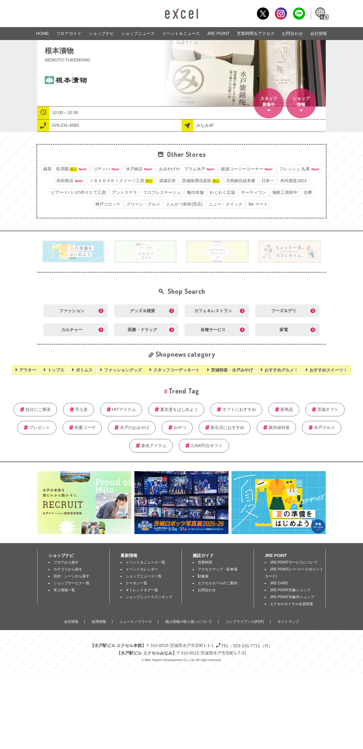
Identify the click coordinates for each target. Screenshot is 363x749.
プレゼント (39, 427)
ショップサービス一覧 (71, 583)
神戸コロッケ (107, 204)
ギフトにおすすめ (239, 409)
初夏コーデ (85, 427)
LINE (299, 13)
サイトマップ (288, 622)
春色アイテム (153, 445)
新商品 (286, 409)
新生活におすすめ (227, 427)
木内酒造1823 (293, 180)
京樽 (308, 192)
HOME (42, 33)
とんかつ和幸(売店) (184, 204)
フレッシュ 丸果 (299, 169)
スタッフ (269, 101)
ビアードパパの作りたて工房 (78, 192)
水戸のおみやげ (134, 427)
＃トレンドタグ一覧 (142, 590)
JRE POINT (218, 33)
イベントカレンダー (142, 569)
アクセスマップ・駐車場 (217, 569)
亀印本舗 (195, 192)
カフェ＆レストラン (213, 310)
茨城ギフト (327, 409)
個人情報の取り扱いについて (188, 622)
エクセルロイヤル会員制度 (291, 604)
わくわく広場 (222, 192)
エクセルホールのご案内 (217, 583)
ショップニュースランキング (149, 597)
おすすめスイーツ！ (328, 370)
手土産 (81, 409)
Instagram (281, 13)
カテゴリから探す (67, 569)
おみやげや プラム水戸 (187, 169)
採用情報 (99, 622)
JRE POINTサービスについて (294, 562)
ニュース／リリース (136, 622)
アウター (27, 370)
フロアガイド (68, 33)
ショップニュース (138, 33)
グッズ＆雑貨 (142, 310)
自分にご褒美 (38, 409)
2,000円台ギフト (207, 445)
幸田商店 (69, 180)
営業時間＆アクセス (256, 33)
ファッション (71, 310)
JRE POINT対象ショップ (290, 590)
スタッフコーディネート (176, 370)
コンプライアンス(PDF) (245, 622)
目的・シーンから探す (71, 576)
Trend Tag (184, 391)
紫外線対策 (279, 427)
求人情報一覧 (64, 590)
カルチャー (71, 329)
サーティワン (253, 192)
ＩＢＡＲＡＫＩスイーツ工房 (121, 180)
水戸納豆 (139, 169)
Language (321, 13)
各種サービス (213, 329)
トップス (55, 370)
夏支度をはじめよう (179, 409)
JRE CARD (279, 583)
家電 (283, 329)
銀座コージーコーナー (247, 169)
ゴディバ (106, 169)
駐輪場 (203, 576)
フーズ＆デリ (283, 310)
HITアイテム (124, 409)
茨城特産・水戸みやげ (232, 370)
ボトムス (84, 370)
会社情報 (318, 33)
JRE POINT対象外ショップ (292, 597)
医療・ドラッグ (142, 329)
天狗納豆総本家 (240, 180)
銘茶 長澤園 (65, 169)
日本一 (267, 180)
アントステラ (124, 192)
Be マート (258, 204)
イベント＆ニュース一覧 (145, 562)
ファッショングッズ (123, 370)
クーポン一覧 (136, 583)
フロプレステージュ (162, 192)
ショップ (301, 101)
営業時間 (205, 562)
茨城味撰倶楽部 (201, 180)
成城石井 (167, 180)
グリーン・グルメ (143, 204)
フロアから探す (66, 562)
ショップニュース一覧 (144, 576)
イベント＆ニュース (181, 33)
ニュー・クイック (226, 204)
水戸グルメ (324, 427)
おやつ (180, 427)
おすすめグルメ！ (281, 370)
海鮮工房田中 (284, 192)
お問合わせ (292, 33)
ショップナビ (101, 33)
